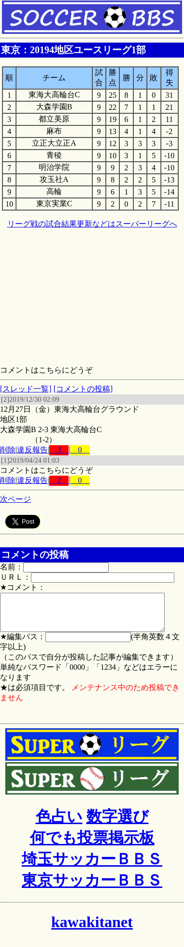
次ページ (15, 499)
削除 (7, 450)
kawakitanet (92, 929)
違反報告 (32, 450)
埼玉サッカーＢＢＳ (92, 866)
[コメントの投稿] (83, 389)
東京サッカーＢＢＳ (92, 887)
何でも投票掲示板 (92, 845)
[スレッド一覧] (26, 389)
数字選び (117, 823)
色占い (59, 823)
